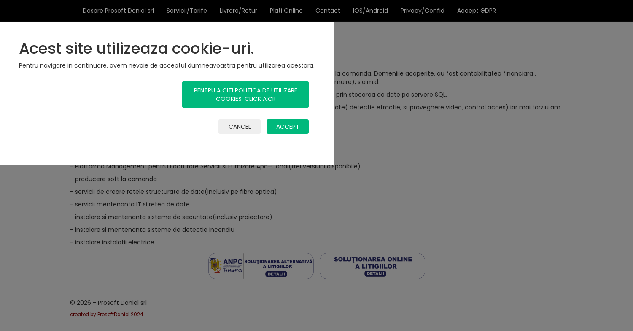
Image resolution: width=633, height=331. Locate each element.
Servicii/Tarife (187, 10)
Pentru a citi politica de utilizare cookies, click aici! (245, 94)
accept (287, 126)
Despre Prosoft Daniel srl (118, 10)
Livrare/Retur (238, 10)
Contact (327, 10)
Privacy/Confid (422, 10)
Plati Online (286, 10)
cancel (240, 126)
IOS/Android (370, 10)
